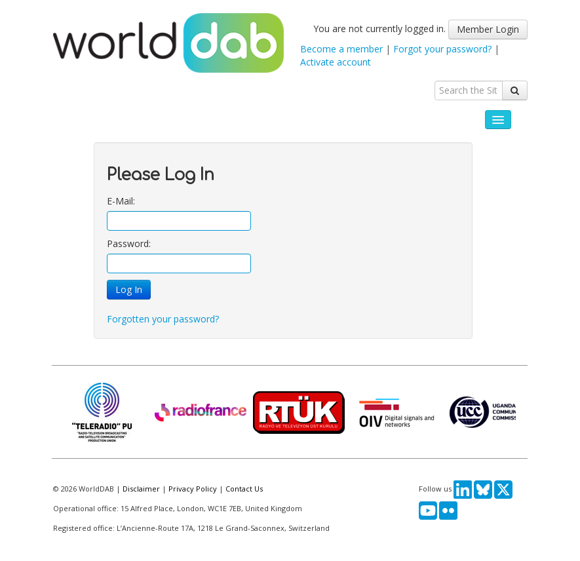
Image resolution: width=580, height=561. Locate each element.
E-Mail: (121, 201)
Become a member (341, 49)
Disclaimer (141, 488)
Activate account (335, 62)
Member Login (488, 29)
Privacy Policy (192, 488)
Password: (129, 243)
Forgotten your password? (163, 319)
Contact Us (244, 488)
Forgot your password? (442, 49)
